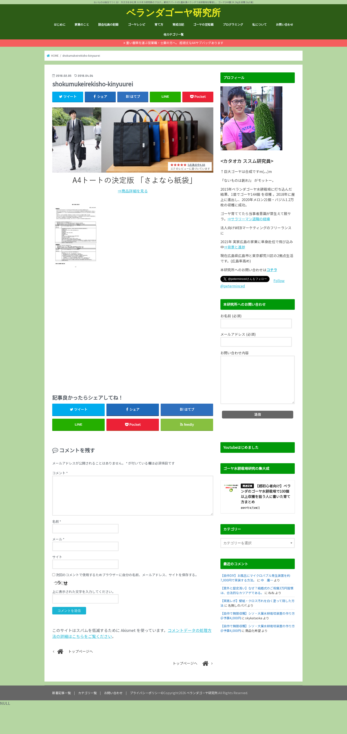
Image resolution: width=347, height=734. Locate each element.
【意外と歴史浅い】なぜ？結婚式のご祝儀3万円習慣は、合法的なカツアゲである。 (256, 590)
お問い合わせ (284, 24)
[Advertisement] (132, 329)
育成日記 (178, 24)
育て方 (158, 24)
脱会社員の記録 (108, 24)
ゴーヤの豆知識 (203, 24)
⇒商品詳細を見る (133, 191)
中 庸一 (267, 580)
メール (58, 539)
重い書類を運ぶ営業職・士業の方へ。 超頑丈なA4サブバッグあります (175, 43)
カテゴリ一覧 (87, 693)
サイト (57, 556)
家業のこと (82, 24)
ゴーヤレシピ (136, 24)
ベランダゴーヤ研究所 (173, 12)
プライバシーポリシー (145, 693)
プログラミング (233, 24)
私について (259, 24)
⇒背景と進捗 (234, 247)
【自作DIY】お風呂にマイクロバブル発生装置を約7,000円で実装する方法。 (255, 577)
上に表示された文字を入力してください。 (83, 591)
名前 (56, 521)
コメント (60, 473)
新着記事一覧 (61, 693)
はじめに (59, 24)
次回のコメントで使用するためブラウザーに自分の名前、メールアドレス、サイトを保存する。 (127, 574)
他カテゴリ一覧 (174, 34)
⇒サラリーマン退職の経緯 (248, 218)
